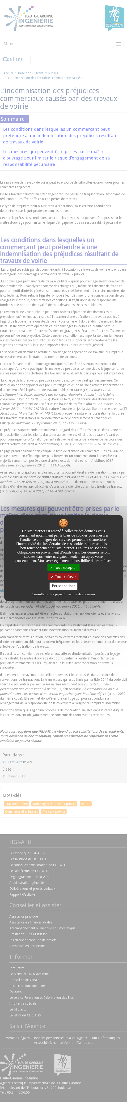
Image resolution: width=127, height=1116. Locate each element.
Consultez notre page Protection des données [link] (63, 594)
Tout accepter (63, 567)
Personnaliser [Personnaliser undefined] (63, 586)
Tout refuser (63, 577)
